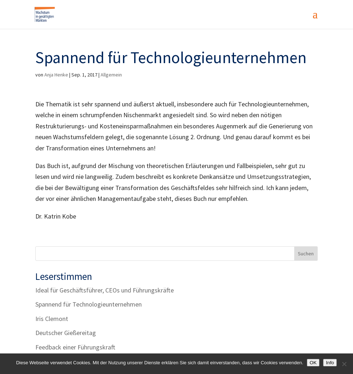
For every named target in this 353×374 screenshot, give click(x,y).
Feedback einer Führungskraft (75, 347)
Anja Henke (56, 74)
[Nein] (344, 364)
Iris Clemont (51, 318)
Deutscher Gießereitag (65, 333)
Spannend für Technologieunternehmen (88, 304)
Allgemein (111, 74)
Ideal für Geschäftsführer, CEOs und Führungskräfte (104, 290)
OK (313, 362)
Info (330, 362)
